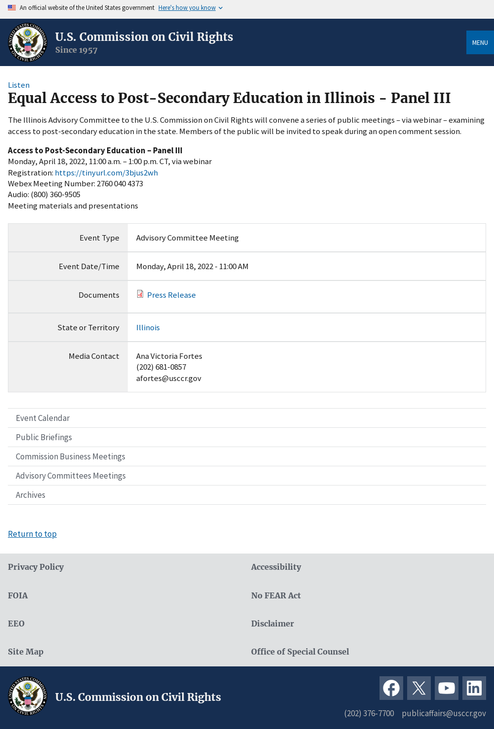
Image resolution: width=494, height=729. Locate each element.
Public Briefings (44, 437)
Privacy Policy (36, 567)
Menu (480, 42)
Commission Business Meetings (70, 456)
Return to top (32, 533)
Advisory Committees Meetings (71, 475)
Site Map (25, 652)
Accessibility (276, 567)
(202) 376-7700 (369, 713)
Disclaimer (272, 623)
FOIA (18, 595)
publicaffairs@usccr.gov (444, 713)
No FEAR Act (276, 595)
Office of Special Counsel (300, 652)
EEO (16, 623)
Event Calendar (43, 418)
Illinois (148, 327)
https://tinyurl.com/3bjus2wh (106, 172)
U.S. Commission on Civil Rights (144, 37)
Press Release (171, 294)
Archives (30, 494)
